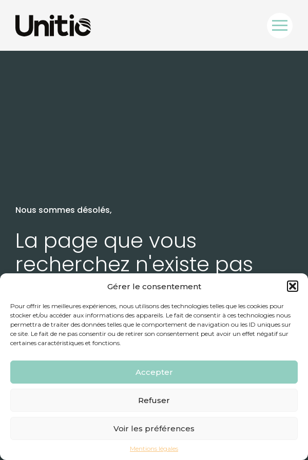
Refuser (154, 400)
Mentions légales (154, 448)
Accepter (154, 372)
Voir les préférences (154, 428)
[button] (292, 286)
